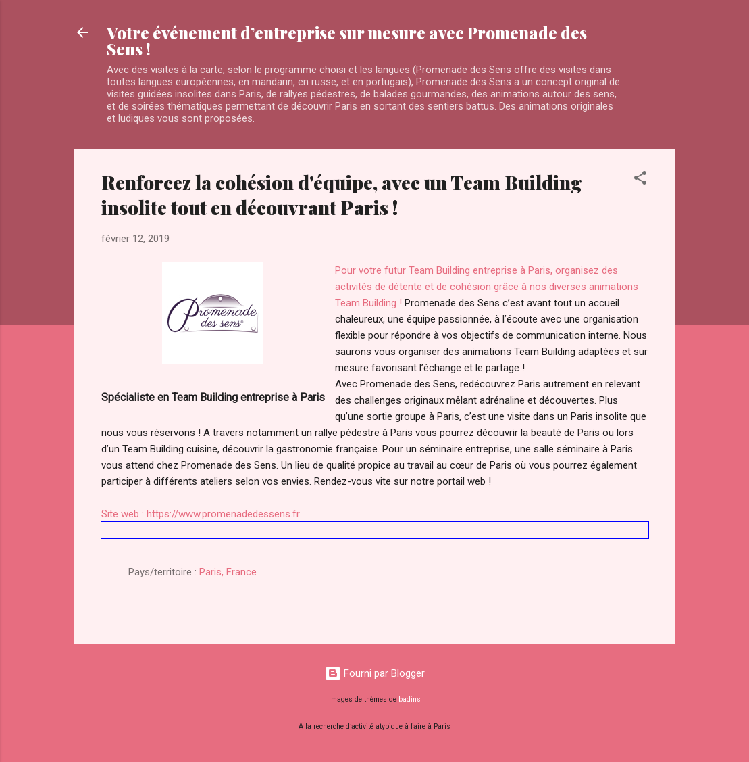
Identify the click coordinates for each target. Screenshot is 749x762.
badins (409, 699)
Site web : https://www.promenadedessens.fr (200, 514)
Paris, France (228, 572)
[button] (640, 180)
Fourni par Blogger (375, 673)
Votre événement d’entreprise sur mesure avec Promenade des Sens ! (347, 40)
